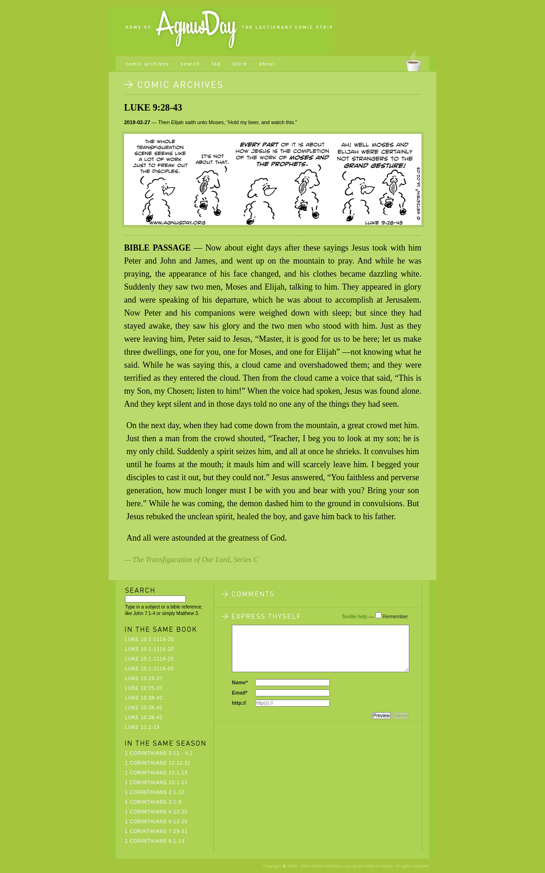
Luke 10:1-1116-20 (149, 639)
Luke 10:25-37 (144, 678)
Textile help (354, 616)
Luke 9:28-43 (153, 107)
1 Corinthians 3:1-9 (153, 802)
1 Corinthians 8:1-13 (154, 841)
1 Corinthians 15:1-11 (156, 782)
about (267, 63)
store (239, 63)
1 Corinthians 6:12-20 (156, 811)
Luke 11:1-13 (142, 727)
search (190, 63)
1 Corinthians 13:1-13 (156, 772)
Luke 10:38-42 (144, 698)
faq (216, 63)
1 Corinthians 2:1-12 (154, 792)
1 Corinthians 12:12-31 (158, 763)
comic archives (147, 63)
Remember (395, 616)
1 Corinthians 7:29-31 (156, 831)
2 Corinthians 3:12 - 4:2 (159, 753)
